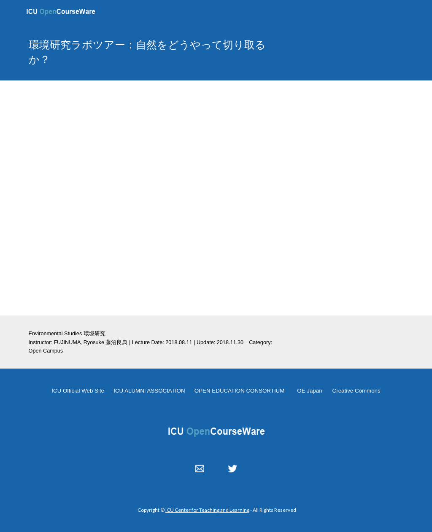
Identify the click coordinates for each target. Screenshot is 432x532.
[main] (150, 52)
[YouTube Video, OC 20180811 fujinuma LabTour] (216, 198)
